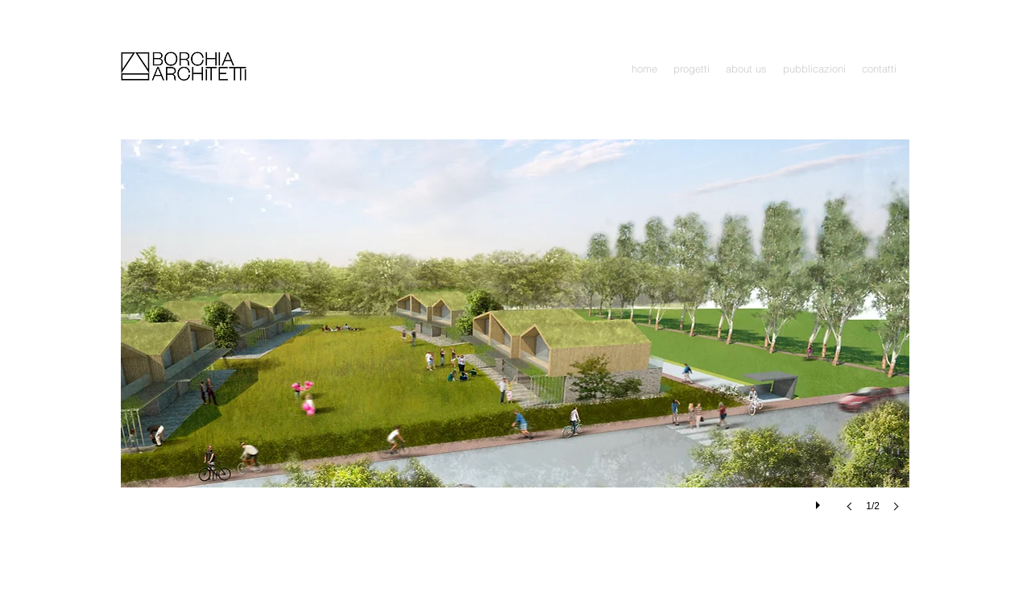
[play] (820, 501)
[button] (691, 69)
